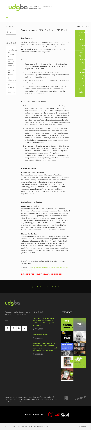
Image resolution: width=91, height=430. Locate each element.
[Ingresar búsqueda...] (11, 32)
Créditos (82, 426)
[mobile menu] (7, 18)
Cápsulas (85, 39)
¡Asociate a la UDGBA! (45, 286)
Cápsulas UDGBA (40, 334)
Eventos (85, 46)
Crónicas (85, 60)
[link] (66, 398)
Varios (81, 92)
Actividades (83, 32)
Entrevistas (86, 72)
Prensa (81, 86)
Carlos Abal (33, 426)
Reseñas (85, 79)
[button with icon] (7, 328)
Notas (81, 53)
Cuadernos (86, 66)
